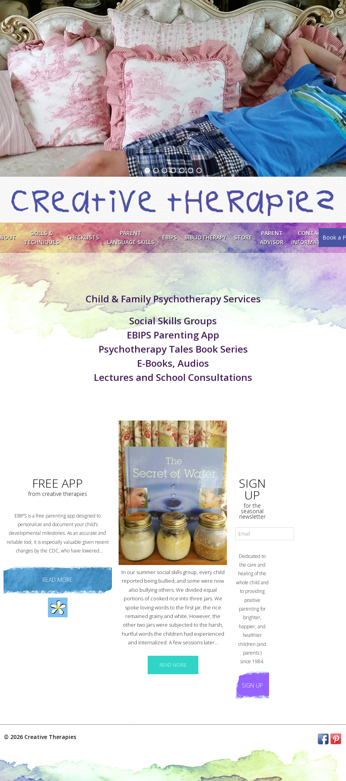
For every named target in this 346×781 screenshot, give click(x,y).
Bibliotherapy (205, 237)
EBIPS (169, 237)
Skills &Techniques (41, 237)
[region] (173, 88)
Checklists (83, 237)
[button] (147, 170)
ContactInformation (311, 237)
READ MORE (173, 665)
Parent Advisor (272, 237)
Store (243, 237)
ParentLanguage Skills (130, 237)
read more (57, 579)
